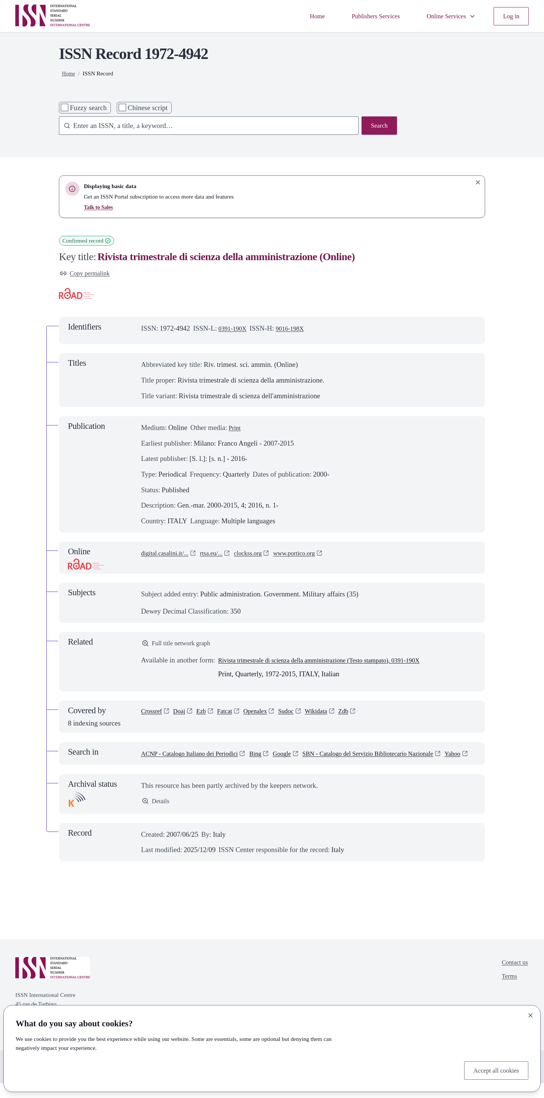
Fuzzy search (88, 108)
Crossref (153, 715)
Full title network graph (180, 645)
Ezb (206, 715)
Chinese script (148, 108)
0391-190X (234, 330)
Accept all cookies (493, 1069)
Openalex (264, 715)
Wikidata (330, 715)
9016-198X (295, 330)
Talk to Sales (99, 207)
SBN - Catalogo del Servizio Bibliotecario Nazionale (215, 768)
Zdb (360, 715)
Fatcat (231, 715)
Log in (510, 16)
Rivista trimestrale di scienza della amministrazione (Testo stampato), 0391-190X (332, 663)
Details (157, 816)
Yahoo (310, 768)
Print (236, 429)
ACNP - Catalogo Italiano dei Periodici (196, 757)
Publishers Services (364, 16)
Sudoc (298, 715)
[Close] (530, 1013)
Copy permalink (87, 274)
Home (301, 16)
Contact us (513, 978)
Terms (507, 993)
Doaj (183, 715)
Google (298, 757)
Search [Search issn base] (378, 126)
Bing (269, 757)
